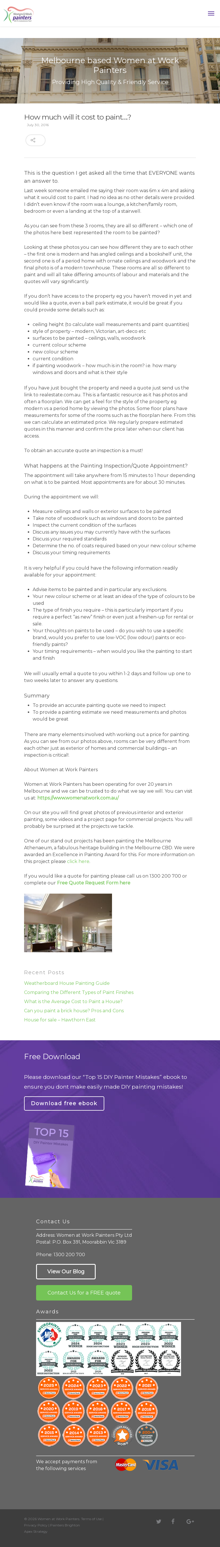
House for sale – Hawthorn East (60, 1020)
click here (78, 861)
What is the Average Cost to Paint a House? (73, 1001)
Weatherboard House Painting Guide (67, 983)
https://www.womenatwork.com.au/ (78, 798)
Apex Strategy (36, 1531)
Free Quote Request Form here (93, 883)
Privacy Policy (36, 1525)
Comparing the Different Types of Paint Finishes (78, 992)
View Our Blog (66, 1271)
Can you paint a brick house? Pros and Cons (74, 1010)
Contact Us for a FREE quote (84, 1293)
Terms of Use (91, 1519)
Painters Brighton (65, 1525)
